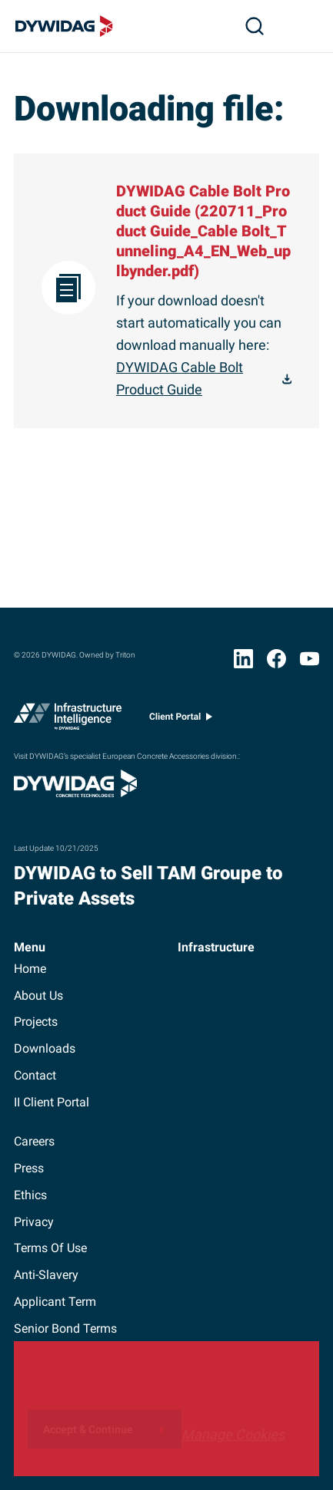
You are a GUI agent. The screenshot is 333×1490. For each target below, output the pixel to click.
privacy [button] (34, 1222)
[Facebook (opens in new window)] (276, 662)
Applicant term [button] (55, 1301)
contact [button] (35, 1075)
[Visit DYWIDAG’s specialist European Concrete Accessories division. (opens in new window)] (75, 792)
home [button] (30, 968)
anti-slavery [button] (46, 1274)
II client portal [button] (51, 1102)
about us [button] (38, 995)
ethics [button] (30, 1195)
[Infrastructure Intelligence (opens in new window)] (68, 720)
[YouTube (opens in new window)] (309, 662)
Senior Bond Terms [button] (65, 1328)
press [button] (29, 1168)
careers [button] (34, 1141)
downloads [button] (44, 1048)
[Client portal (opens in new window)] (180, 720)
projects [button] (36, 1021)
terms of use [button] (50, 1248)
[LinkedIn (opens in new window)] (243, 662)
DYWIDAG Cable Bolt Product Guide (179, 378)
